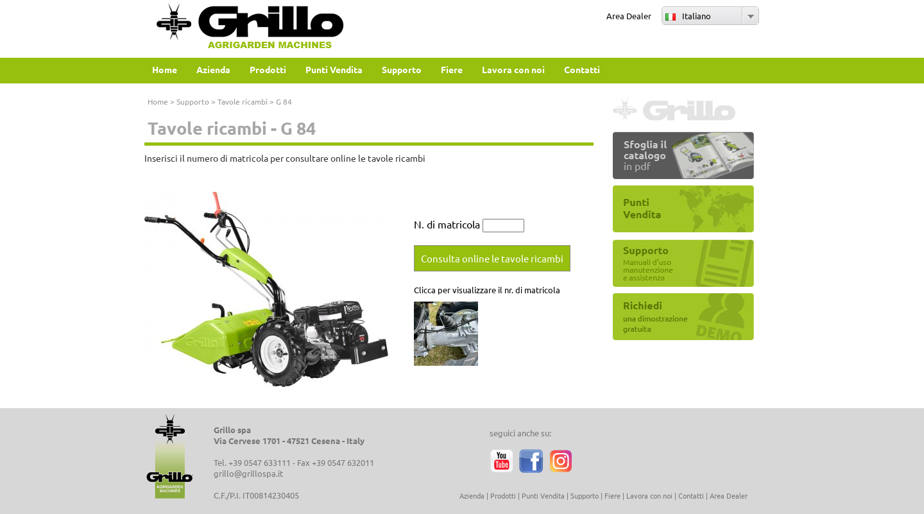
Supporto (192, 101)
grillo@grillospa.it (248, 473)
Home (158, 101)
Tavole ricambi (243, 101)
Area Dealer (628, 15)
